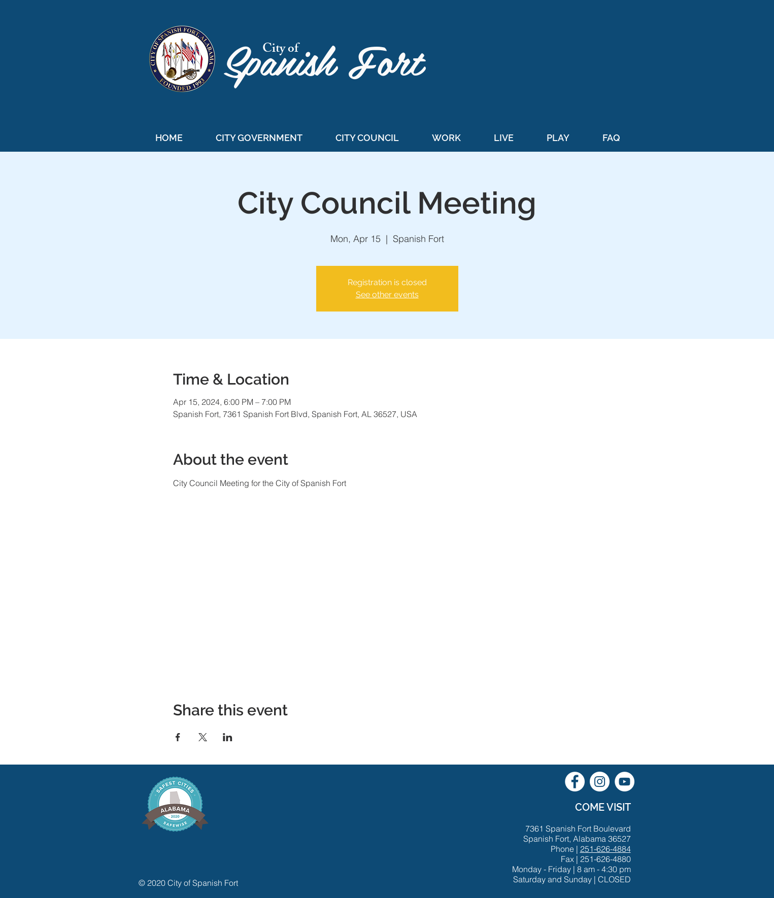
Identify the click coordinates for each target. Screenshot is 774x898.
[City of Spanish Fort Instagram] (600, 781)
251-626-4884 (605, 849)
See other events (387, 294)
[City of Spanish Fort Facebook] (575, 781)
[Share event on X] (203, 737)
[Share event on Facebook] (178, 737)
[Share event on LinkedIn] (227, 737)
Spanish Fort (329, 59)
